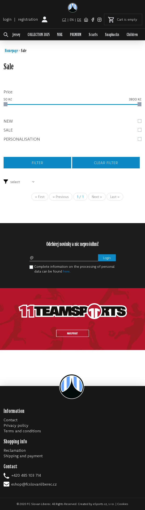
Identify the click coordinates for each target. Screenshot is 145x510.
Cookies (122, 504)
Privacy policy (16, 425)
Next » (97, 197)
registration (28, 19)
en (72, 20)
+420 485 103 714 (26, 475)
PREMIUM (75, 35)
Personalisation (72, 139)
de (79, 20)
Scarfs (93, 35)
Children (132, 35)
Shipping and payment (23, 455)
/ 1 (80, 197)
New (72, 121)
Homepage (11, 51)
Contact (10, 419)
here (66, 271)
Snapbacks (112, 35)
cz (64, 20)
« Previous (61, 197)
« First (40, 197)
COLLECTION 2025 (39, 35)
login (7, 19)
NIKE (60, 35)
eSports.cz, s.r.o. (104, 504)
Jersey (16, 35)
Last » (115, 197)
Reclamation (15, 450)
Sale (72, 130)
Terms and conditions (22, 430)
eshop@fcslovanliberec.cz (34, 484)
